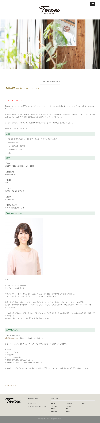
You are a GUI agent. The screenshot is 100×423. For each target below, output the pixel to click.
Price (67, 408)
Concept (54, 406)
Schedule (54, 411)
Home (53, 403)
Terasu (48, 419)
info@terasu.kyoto (11, 338)
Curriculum (69, 403)
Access (68, 411)
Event (53, 408)
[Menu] (92, 4)
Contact (82, 403)
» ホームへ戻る (10, 385)
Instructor (69, 406)
